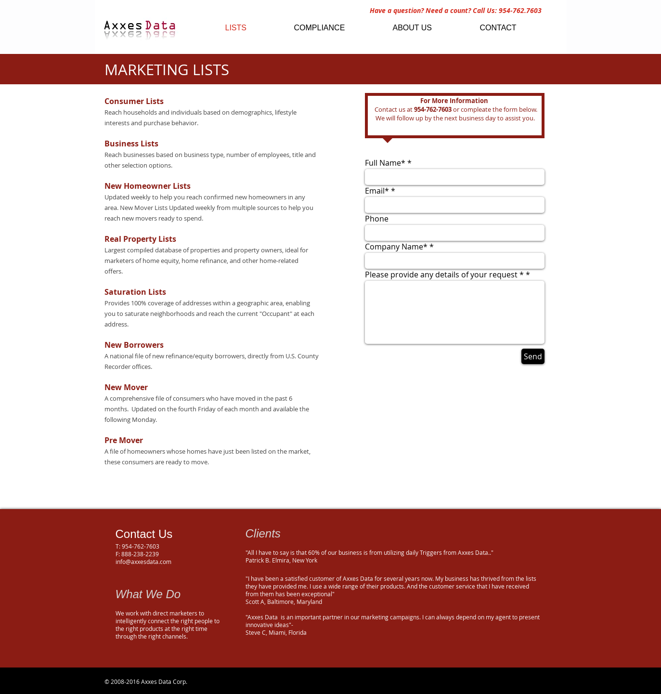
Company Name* (397, 246)
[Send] (532, 356)
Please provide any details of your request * (445, 274)
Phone (377, 219)
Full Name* (386, 163)
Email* (377, 191)
